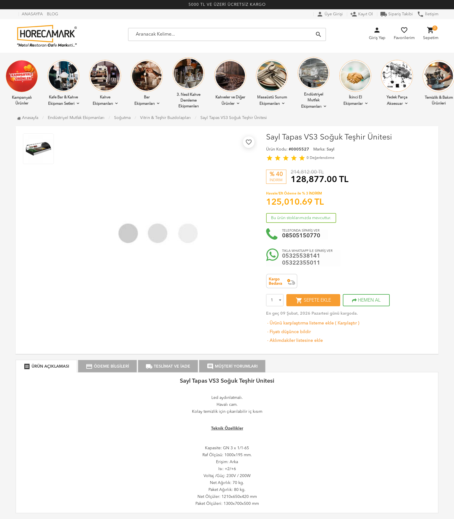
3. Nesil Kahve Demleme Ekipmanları (188, 82)
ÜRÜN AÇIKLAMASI (46, 366)
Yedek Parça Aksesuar (397, 83)
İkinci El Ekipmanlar (355, 83)
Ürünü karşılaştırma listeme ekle (300, 323)
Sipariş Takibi (396, 14)
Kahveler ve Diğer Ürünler (230, 83)
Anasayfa (27, 118)
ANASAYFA (32, 14)
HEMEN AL (366, 300)
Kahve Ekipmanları (105, 83)
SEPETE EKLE (313, 300)
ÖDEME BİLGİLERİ (107, 366)
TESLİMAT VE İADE (168, 366)
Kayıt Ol (361, 14)
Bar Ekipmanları (147, 83)
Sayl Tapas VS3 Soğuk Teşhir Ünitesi (233, 118)
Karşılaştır (347, 323)
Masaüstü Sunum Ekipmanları (272, 83)
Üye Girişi (329, 14)
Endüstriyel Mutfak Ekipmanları (313, 83)
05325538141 (301, 256)
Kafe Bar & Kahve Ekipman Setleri (63, 83)
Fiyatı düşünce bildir (288, 332)
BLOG (52, 14)
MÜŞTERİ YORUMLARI (232, 366)
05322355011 (301, 263)
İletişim (427, 14)
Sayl (330, 149)
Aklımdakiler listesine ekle (294, 341)
